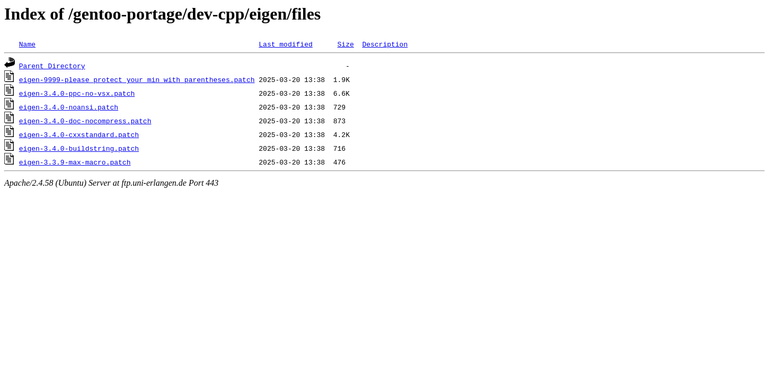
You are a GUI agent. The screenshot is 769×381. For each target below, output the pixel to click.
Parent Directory (52, 65)
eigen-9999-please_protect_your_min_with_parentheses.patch (137, 79)
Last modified (285, 44)
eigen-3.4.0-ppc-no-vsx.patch (77, 93)
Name (27, 44)
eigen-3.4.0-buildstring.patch (79, 148)
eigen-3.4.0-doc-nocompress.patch (85, 120)
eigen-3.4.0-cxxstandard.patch (79, 134)
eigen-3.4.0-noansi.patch (68, 107)
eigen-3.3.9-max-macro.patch (75, 162)
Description (385, 44)
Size (345, 44)
